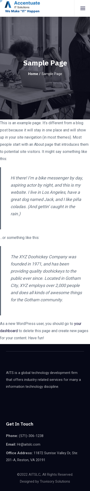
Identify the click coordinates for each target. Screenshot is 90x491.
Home (33, 74)
